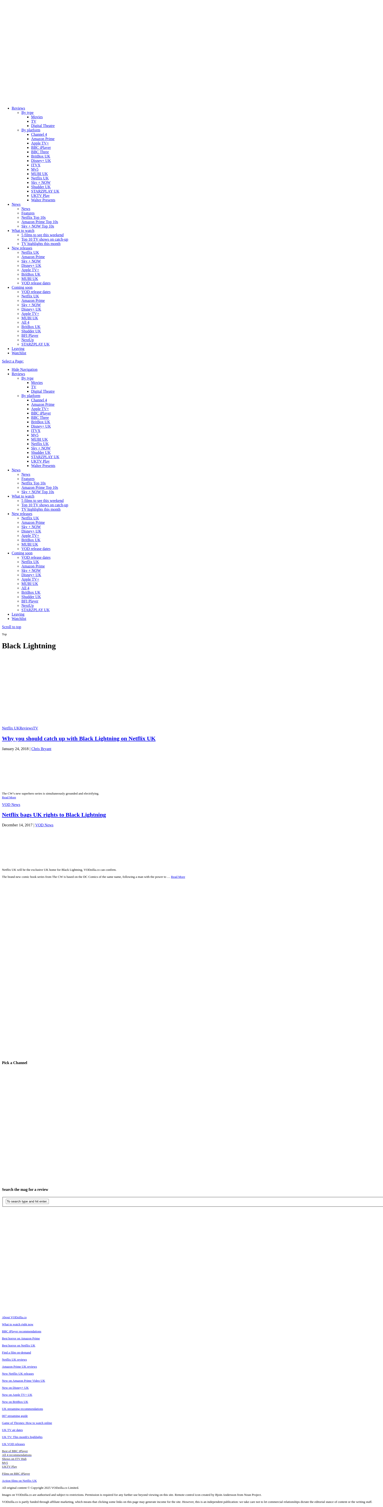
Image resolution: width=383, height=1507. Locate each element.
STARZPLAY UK (45, 191)
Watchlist (19, 353)
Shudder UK (41, 187)
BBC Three (40, 152)
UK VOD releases (13, 1444)
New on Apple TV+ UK (17, 1395)
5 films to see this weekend (42, 235)
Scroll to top (11, 627)
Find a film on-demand (16, 1352)
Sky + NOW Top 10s (37, 226)
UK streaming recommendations (22, 1409)
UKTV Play (40, 196)
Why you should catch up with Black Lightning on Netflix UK (79, 738)
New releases (22, 248)
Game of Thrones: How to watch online (27, 1423)
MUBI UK (39, 174)
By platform (30, 130)
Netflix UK (40, 178)
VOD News (11, 805)
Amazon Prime (42, 139)
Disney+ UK (41, 161)
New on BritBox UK (15, 1402)
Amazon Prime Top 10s (39, 222)
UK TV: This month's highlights (22, 1437)
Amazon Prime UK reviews (19, 1366)
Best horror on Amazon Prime (21, 1338)
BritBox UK (40, 156)
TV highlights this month (41, 244)
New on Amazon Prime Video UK (23, 1380)
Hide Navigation (24, 369)
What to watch (23, 231)
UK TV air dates (12, 1430)
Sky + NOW (41, 182)
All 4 (25, 322)
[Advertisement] (193, 690)
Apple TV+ (40, 143)
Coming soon (22, 287)
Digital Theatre (43, 126)
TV (33, 121)
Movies (37, 117)
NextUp (27, 340)
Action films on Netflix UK (19, 1480)
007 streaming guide (15, 1416)
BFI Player (29, 335)
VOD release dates (36, 283)
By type (27, 112)
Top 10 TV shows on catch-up (44, 239)
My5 (34, 169)
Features (28, 213)
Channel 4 (39, 134)
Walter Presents (43, 200)
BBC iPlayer (41, 147)
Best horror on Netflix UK (18, 1345)
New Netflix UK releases (18, 1373)
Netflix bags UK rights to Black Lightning (54, 815)
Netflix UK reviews (14, 1359)
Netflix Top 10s (33, 217)
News (16, 204)
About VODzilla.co (14, 1317)
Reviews (18, 108)
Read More (9, 797)
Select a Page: (13, 361)
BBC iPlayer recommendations (21, 1331)
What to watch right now (17, 1324)
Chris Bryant (41, 749)
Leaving (18, 349)
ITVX (35, 165)
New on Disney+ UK (15, 1387)
